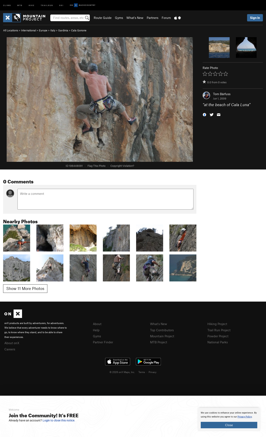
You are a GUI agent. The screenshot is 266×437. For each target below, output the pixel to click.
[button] (204, 114)
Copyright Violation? (122, 165)
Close (229, 425)
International (28, 30)
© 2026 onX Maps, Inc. (122, 372)
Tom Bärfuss (221, 94)
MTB (19, 5)
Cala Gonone (78, 30)
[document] (229, 419)
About (97, 324)
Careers (9, 349)
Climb (7, 5)
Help (96, 330)
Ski (61, 5)
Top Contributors (162, 330)
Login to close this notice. (59, 420)
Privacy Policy (245, 416)
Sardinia (63, 30)
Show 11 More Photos (25, 288)
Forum (166, 18)
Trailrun (47, 5)
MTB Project (158, 342)
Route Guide (103, 18)
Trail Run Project (218, 330)
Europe (43, 30)
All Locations (10, 30)
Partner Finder (103, 342)
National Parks (217, 342)
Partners (152, 18)
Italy (52, 30)
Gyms (119, 18)
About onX (11, 343)
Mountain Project (162, 336)
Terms (141, 372)
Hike (31, 5)
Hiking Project (217, 324)
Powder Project (217, 336)
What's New (134, 18)
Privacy (152, 372)
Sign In (255, 18)
